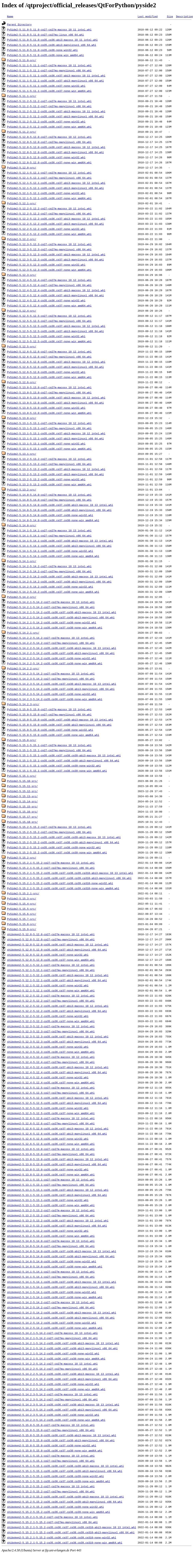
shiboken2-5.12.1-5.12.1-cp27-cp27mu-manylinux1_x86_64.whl (51, 970)
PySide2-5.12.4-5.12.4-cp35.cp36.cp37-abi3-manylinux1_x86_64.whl (55, 295)
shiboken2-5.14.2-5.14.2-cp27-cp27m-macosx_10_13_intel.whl (51, 1302)
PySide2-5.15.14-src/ (22, 801)
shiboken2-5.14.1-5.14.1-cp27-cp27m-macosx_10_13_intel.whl (51, 1271)
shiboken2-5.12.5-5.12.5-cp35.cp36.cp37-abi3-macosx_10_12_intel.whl (58, 1098)
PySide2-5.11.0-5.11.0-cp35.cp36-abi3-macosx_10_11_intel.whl (52, 39)
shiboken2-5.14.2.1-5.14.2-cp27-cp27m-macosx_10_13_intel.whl (52, 1333)
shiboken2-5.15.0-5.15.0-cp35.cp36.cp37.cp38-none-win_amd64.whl (54, 1450)
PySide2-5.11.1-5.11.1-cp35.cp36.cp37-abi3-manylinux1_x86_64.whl (55, 80)
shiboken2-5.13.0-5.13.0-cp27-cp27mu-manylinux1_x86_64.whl (51, 1154)
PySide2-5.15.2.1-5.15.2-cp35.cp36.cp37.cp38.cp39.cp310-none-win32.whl (60, 883)
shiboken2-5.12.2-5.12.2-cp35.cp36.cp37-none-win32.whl (47, 1016)
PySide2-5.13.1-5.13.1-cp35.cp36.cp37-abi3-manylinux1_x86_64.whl (55, 438)
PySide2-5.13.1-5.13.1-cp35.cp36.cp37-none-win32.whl (46, 443)
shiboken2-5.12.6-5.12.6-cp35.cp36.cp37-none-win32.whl (47, 1138)
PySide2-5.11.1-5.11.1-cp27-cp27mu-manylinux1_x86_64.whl (49, 70)
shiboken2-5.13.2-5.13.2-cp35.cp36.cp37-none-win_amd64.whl (51, 1236)
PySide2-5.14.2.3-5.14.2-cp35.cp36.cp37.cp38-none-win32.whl (51, 694)
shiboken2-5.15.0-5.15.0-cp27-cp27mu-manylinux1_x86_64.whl (51, 1430)
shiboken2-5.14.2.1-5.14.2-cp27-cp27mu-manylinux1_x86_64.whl (52, 1338)
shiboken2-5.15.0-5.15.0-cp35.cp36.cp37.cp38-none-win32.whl (51, 1445)
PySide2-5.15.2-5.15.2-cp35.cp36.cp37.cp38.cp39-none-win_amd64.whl (57, 852)
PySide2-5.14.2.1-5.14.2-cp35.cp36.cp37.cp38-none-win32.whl (51, 622)
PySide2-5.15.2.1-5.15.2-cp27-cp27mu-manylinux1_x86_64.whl (51, 868)
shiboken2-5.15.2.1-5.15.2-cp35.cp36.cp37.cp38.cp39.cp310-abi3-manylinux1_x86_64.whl (71, 1532)
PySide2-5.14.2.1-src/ (23, 632)
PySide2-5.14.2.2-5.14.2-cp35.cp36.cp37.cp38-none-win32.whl (51, 658)
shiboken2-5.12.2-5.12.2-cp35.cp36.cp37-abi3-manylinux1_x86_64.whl (57, 1011)
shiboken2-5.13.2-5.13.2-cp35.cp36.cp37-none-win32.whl (47, 1230)
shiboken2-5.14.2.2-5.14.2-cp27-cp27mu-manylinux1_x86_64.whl (52, 1368)
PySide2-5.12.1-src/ (21, 203)
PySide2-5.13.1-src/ (21, 454)
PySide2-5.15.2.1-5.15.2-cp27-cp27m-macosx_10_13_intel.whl (51, 862)
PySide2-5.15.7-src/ (21, 919)
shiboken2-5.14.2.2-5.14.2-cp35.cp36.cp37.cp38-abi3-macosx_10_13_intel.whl (63, 1374)
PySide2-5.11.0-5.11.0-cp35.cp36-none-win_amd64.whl (45, 55)
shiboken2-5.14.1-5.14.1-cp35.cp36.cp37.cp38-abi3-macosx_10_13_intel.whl (61, 1282)
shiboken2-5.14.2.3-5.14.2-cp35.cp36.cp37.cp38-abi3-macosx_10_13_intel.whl (63, 1404)
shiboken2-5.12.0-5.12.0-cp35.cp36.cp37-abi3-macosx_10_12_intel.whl (58, 944)
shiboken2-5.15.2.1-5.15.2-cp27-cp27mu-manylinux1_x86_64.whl (52, 1522)
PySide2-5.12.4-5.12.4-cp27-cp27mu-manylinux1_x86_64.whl (49, 285)
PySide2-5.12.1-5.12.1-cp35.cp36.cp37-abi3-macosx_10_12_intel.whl (56, 183)
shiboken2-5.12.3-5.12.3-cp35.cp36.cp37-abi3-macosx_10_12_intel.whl (58, 1036)
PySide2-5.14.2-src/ (21, 597)
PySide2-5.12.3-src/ (21, 275)
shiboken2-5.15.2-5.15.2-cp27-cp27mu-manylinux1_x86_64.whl (51, 1491)
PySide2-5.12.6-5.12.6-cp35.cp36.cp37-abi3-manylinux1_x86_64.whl (55, 367)
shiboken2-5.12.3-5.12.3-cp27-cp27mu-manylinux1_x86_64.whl (51, 1031)
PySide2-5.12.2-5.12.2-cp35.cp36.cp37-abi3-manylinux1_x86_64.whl (55, 223)
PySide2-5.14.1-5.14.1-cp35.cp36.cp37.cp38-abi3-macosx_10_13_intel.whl (60, 540)
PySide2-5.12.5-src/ (21, 346)
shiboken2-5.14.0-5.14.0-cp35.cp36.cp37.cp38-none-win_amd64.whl (54, 1266)
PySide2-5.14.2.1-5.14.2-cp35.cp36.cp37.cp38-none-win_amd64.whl (54, 627)
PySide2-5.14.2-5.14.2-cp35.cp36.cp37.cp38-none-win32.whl (50, 586)
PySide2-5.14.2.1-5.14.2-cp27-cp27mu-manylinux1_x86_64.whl (51, 607)
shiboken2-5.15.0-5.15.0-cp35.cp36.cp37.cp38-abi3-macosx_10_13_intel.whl (61, 1435)
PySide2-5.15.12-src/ (22, 791)
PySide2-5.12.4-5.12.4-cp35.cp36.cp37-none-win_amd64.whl (49, 305)
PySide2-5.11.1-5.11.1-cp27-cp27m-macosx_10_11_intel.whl (49, 65)
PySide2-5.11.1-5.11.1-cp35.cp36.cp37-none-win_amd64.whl (49, 91)
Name (10, 16)
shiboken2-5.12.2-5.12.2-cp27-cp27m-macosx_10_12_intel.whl (51, 995)
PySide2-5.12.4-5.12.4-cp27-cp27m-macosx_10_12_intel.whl (49, 280)
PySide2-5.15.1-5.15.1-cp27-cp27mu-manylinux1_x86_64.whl (49, 750)
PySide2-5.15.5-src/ (21, 908)
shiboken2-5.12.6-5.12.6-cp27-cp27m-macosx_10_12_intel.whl (51, 1118)
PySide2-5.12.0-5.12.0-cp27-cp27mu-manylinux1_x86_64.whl (49, 142)
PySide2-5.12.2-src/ (21, 239)
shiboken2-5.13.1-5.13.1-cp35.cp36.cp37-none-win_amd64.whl (51, 1205)
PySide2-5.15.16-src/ (22, 811)
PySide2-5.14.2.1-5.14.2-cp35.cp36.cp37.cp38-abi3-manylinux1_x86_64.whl (61, 617)
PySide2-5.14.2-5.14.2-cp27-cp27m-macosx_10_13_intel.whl (49, 566)
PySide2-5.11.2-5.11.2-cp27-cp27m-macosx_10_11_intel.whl (49, 101)
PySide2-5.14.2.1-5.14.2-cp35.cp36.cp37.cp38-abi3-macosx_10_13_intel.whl (61, 612)
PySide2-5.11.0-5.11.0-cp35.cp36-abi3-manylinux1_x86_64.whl (51, 45)
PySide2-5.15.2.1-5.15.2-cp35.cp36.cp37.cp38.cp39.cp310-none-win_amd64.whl (63, 888)
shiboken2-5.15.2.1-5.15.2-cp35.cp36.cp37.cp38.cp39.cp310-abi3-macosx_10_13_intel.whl (71, 1527)
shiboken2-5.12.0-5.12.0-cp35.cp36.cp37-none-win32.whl (47, 954)
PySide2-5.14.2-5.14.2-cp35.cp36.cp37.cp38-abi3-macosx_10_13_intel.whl (60, 576)
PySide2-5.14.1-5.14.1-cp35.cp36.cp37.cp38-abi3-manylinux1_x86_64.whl (59, 546)
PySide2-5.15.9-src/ (21, 929)
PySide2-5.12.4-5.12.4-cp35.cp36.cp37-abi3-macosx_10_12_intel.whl (56, 290)
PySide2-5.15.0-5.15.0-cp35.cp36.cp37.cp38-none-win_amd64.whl (53, 735)
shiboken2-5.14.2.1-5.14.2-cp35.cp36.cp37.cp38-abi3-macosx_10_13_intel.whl (63, 1343)
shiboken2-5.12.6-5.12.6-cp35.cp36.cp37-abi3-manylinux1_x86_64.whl (57, 1133)
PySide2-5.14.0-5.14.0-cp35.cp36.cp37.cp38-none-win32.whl (50, 515)
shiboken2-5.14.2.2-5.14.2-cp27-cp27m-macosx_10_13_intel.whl (52, 1363)
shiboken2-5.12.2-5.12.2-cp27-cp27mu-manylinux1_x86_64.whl (51, 1000)
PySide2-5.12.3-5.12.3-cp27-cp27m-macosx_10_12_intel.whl (49, 244)
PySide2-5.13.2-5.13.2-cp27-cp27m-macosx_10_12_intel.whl (49, 459)
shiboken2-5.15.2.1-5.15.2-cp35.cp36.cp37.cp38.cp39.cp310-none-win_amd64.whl (64, 1542)
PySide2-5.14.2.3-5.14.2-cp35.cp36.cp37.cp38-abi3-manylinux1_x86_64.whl (61, 689)
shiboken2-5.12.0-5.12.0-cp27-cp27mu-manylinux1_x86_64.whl (51, 939)
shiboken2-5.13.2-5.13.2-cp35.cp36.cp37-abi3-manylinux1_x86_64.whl (57, 1225)
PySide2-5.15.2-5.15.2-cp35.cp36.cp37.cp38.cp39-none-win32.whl (54, 847)
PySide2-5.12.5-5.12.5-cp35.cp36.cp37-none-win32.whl (46, 336)
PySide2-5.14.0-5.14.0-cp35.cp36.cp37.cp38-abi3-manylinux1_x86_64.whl (59, 510)
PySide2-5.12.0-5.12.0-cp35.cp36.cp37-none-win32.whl (46, 157)
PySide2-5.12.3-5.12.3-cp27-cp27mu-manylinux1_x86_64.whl (49, 249)
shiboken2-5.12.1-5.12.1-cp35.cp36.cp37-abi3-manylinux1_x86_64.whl (57, 980)
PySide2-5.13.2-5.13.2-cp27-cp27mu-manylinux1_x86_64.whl (49, 464)
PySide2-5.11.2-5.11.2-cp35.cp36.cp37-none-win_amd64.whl (49, 126)
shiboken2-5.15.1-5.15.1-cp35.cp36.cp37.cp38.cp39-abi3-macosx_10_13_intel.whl (65, 1466)
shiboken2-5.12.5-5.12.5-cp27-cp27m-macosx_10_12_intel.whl (51, 1087)
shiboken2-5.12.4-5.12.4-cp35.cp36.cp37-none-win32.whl (47, 1077)
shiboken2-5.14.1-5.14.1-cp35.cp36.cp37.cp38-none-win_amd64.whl (54, 1297)
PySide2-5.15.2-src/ (21, 857)
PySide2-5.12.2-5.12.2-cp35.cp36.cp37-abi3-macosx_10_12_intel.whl (56, 218)
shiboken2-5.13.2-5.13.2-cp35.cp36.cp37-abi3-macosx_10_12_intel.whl (58, 1220)
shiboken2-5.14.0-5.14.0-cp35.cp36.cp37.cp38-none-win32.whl (51, 1261)
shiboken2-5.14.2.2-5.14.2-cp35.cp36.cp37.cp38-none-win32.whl (53, 1384)
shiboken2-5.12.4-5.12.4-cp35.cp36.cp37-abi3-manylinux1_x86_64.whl (57, 1072)
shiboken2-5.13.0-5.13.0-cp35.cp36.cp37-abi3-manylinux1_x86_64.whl (57, 1164)
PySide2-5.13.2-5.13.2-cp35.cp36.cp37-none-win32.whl (46, 479)
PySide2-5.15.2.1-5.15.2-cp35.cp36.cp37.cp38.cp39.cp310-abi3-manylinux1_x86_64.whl (69, 878)
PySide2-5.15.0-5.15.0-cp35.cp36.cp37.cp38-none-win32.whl (50, 730)
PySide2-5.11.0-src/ (21, 60)
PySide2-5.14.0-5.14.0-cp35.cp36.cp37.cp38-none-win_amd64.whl (53, 520)
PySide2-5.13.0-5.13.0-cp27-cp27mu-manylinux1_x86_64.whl (49, 392)
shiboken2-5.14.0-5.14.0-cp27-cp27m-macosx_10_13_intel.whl (51, 1241)
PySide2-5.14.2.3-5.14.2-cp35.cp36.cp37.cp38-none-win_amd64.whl (54, 699)
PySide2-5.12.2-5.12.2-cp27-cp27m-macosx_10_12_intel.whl (49, 208)
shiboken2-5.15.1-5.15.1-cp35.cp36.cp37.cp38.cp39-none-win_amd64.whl (58, 1481)
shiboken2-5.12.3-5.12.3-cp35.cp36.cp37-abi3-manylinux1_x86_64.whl (57, 1041)
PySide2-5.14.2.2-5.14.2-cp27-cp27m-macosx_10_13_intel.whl (51, 638)
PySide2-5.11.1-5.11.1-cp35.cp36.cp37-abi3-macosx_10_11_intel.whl (56, 75)
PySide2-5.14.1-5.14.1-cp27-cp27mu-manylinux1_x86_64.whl (49, 535)
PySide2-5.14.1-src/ (21, 561)
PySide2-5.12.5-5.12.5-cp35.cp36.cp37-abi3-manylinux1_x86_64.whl (55, 331)
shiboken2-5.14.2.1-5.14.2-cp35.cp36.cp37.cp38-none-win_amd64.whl (56, 1358)
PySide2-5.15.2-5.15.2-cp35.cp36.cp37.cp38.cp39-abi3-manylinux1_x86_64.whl (63, 842)
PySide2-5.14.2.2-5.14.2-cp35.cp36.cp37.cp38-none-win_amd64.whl (54, 663)
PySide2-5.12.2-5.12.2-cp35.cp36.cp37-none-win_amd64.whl (49, 234)
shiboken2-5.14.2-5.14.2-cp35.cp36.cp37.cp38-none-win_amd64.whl (54, 1328)
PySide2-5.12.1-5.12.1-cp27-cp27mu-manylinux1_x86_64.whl (49, 177)
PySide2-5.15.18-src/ (22, 822)
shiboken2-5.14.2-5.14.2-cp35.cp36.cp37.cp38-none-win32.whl (51, 1322)
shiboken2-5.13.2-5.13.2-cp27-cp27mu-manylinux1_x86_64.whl (51, 1215)
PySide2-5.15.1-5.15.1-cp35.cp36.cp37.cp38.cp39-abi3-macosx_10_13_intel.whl (64, 755)
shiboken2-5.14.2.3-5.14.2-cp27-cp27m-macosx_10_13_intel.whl (52, 1394)
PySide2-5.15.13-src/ (22, 796)
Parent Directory (19, 24)
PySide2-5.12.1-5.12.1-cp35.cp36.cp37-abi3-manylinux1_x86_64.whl (55, 188)
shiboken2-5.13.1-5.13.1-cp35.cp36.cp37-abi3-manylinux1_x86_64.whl (57, 1195)
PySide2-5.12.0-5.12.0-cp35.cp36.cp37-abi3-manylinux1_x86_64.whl (55, 152)
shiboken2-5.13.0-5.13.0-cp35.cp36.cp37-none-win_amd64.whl (51, 1174)
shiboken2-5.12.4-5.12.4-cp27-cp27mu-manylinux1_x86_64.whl (51, 1062)
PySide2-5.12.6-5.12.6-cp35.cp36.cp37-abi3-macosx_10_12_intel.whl (56, 362)
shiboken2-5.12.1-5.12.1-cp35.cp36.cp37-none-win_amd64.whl (51, 990)
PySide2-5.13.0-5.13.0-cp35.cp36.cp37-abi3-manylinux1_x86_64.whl (55, 402)
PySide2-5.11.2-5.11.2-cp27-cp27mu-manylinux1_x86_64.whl (49, 106)
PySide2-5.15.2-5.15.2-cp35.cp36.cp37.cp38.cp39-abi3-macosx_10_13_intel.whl (64, 837)
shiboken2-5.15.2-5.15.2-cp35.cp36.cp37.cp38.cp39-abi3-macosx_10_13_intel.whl (65, 1496)
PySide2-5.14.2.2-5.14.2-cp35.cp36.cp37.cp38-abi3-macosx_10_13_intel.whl (61, 648)
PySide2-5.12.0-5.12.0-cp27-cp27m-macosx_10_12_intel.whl (49, 137)
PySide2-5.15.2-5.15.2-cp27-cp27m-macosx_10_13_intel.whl (49, 827)
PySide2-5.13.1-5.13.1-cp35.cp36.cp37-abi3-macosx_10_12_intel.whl (56, 433)
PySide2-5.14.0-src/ (21, 525)
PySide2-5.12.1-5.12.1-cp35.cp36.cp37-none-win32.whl (46, 193)
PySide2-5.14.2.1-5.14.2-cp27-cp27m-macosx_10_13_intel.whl (51, 602)
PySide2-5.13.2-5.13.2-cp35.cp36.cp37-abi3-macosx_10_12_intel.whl (56, 469)
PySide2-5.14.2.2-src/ (23, 668)
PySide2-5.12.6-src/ (21, 382)
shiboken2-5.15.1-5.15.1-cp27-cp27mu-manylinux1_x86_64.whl (51, 1461)
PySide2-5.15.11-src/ (22, 786)
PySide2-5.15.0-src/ (21, 740)
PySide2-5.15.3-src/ (21, 898)
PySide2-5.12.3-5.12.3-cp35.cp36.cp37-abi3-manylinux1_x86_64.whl (55, 259)
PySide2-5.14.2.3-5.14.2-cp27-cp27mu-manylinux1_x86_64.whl (51, 678)
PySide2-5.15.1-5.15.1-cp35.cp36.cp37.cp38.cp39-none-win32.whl (54, 765)
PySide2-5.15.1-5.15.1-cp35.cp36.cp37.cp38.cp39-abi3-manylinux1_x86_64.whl (63, 760)
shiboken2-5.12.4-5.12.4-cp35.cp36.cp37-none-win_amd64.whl (51, 1082)
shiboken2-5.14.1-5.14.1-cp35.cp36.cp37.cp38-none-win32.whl (51, 1292)
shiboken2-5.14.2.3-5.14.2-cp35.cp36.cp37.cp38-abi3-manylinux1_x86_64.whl (62, 1409)
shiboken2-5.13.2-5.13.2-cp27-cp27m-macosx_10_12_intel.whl (51, 1210)
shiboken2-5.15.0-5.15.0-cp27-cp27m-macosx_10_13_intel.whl (51, 1425)
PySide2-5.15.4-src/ (21, 903)
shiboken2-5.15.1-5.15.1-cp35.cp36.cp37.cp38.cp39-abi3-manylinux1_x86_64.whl (64, 1471)
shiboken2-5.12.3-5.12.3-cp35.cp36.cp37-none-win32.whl (47, 1046)
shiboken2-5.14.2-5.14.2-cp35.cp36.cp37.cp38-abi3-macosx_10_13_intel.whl (61, 1312)
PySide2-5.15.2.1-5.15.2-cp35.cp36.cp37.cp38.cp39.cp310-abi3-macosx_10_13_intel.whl (70, 873)
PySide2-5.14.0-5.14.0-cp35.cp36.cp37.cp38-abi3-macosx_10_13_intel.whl (60, 505)
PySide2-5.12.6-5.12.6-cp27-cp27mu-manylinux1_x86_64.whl (49, 356)
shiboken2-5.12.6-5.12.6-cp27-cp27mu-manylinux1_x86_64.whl (51, 1123)
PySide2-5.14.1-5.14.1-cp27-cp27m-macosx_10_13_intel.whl (49, 530)
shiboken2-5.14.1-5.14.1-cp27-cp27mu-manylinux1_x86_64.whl (51, 1276)
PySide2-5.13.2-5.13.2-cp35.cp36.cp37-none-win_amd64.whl (49, 484)
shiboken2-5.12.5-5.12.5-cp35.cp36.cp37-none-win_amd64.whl (51, 1113)
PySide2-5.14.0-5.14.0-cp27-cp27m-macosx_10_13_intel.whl (49, 494)
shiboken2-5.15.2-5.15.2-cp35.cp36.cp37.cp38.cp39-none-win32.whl (55, 1507)
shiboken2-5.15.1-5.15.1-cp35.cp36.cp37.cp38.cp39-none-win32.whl (55, 1476)
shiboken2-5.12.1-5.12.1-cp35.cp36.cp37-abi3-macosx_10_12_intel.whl (58, 975)
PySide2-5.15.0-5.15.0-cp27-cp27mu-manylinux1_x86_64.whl (49, 714)
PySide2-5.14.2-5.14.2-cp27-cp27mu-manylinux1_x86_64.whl (49, 571)
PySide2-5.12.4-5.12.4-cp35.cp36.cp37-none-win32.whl (46, 300)
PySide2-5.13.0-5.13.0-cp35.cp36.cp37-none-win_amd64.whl (49, 413)
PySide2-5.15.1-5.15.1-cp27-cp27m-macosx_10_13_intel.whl (49, 745)
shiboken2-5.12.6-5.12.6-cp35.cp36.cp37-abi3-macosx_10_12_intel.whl (58, 1128)
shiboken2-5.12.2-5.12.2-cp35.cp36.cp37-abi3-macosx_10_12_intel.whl (58, 1006)
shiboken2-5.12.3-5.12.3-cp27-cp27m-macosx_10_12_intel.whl (51, 1026)
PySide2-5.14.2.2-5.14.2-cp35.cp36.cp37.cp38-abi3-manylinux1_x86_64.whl (61, 653)
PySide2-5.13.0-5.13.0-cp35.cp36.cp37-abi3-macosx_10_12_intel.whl (56, 397)
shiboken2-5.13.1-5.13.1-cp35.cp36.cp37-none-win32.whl (47, 1200)
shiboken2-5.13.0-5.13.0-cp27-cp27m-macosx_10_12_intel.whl (51, 1149)
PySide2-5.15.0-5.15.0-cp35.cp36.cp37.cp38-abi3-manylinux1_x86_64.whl (59, 724)
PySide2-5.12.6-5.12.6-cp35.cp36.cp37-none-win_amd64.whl (49, 377)
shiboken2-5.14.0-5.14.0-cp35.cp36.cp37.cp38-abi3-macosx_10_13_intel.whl (61, 1251)
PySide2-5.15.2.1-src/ (23, 893)
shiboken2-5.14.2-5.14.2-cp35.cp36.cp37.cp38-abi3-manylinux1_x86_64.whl (61, 1317)
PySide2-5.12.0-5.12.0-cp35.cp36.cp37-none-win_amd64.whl (49, 162)
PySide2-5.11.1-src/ (21, 96)
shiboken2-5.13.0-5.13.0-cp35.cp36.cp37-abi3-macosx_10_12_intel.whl (58, 1159)
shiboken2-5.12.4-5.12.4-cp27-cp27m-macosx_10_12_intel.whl (51, 1057)
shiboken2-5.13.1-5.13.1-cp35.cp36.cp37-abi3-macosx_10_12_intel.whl (58, 1190)
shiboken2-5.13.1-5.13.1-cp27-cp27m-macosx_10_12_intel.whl (51, 1179)
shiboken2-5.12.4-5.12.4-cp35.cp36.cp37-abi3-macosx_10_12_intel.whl (58, 1067)
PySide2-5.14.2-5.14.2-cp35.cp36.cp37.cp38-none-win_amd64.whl (53, 592)
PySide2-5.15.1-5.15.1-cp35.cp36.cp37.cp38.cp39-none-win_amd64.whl (57, 770)
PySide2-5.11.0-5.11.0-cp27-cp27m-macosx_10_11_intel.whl (49, 29)
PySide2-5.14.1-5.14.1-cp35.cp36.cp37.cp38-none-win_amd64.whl (53, 556)
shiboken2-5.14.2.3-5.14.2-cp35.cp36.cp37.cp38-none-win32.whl (53, 1414)
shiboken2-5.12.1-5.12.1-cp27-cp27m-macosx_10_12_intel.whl (51, 965)
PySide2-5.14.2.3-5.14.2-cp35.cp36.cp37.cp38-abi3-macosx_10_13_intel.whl (61, 684)
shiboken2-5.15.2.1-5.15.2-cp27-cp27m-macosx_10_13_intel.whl (52, 1517)
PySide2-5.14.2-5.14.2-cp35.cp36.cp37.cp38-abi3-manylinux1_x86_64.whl (59, 581)
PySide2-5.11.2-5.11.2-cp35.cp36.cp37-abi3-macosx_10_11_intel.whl (56, 111)
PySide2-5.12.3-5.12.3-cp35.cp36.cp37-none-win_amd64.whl (49, 270)
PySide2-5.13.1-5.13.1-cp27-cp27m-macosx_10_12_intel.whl (49, 423)
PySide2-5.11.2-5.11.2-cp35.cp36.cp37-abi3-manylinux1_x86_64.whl (55, 116)
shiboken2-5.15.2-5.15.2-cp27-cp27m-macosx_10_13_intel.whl (51, 1486)
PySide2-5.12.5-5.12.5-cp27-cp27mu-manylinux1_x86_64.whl (49, 321)
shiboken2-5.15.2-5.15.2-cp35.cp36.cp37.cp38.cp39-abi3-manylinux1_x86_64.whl (64, 1501)
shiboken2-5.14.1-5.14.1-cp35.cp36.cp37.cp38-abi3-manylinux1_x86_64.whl (61, 1287)
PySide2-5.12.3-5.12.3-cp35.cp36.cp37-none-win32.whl (46, 264)
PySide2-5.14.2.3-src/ (23, 704)
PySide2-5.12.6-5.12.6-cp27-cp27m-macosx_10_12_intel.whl (49, 351)
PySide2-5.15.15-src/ (22, 806)
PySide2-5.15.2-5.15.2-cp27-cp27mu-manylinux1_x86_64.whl (49, 832)
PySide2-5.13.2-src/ (21, 489)
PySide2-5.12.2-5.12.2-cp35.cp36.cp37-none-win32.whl (46, 229)
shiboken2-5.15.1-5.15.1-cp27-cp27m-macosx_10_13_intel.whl (51, 1455)
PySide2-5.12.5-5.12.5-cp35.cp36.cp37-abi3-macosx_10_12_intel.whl (56, 326)
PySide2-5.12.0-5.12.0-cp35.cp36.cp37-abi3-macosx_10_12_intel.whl (56, 147)
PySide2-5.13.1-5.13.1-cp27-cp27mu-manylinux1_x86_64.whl (49, 428)
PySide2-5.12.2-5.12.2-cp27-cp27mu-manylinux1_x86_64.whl (49, 213)
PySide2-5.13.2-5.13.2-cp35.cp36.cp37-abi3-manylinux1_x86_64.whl (55, 474)
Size (170, 16)
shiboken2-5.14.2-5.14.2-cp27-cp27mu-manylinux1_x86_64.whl (51, 1307)
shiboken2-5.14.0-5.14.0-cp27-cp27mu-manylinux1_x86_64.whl (51, 1246)
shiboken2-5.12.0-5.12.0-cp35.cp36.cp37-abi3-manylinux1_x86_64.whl (57, 949)
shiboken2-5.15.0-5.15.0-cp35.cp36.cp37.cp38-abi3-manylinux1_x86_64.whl (61, 1440)
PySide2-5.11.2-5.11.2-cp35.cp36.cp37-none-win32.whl (46, 121)
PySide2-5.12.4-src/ (21, 310)
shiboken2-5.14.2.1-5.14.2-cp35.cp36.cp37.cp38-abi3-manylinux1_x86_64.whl (62, 1348)
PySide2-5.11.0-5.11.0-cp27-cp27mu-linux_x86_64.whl (45, 34)
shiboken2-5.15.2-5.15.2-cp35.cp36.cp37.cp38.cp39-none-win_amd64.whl (58, 1512)
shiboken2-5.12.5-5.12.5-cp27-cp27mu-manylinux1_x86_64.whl (51, 1092)
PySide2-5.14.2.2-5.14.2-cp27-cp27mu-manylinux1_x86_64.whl (51, 643)
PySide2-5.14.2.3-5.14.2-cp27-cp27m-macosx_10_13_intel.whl (51, 673)
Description (184, 16)
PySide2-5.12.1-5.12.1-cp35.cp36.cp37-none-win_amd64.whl (49, 198)
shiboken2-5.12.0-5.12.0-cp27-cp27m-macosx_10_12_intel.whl (51, 934)
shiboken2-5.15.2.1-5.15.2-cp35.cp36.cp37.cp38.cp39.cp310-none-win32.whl (61, 1537)
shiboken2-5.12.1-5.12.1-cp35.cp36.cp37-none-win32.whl (47, 985)
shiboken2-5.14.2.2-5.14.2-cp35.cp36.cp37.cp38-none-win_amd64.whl (56, 1389)
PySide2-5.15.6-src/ (21, 914)
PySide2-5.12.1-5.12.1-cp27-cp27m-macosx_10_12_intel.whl (49, 172)
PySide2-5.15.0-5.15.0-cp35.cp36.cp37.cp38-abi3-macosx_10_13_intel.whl (60, 719)
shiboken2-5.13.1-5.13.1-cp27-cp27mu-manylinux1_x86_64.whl (51, 1184)
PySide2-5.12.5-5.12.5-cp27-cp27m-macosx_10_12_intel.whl (49, 316)
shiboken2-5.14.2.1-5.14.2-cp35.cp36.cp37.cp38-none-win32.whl (53, 1353)
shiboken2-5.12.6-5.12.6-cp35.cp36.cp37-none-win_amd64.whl (51, 1144)
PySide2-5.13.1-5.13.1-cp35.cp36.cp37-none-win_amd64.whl (49, 448)
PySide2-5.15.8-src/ (21, 924)
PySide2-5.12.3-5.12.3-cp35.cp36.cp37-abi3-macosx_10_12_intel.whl (56, 254)
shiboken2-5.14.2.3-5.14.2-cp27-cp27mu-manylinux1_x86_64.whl (52, 1399)
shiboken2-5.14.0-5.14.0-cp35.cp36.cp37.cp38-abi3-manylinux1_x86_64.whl (61, 1256)
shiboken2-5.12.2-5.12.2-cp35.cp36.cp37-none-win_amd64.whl (51, 1021)
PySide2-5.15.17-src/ (22, 816)
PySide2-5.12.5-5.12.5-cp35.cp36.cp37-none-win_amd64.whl (49, 341)
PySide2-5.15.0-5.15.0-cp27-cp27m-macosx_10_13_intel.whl (49, 709)
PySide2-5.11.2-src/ (21, 131)
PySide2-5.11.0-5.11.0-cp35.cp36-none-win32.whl (42, 50)
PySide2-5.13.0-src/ (21, 418)
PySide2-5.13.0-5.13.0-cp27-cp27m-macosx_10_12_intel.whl (49, 387)
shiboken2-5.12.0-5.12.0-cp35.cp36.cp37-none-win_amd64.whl (51, 960)
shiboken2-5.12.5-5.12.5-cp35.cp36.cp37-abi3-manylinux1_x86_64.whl (57, 1103)
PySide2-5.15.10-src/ (22, 781)
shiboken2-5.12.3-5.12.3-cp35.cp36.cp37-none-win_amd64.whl (51, 1052)
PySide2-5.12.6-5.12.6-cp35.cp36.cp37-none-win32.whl (46, 372)
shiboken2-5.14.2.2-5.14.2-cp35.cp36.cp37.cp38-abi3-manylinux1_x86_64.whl (62, 1379)
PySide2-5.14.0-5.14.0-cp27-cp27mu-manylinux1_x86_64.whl (49, 500)
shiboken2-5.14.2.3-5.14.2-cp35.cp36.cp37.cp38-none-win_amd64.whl (56, 1420)
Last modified (148, 16)
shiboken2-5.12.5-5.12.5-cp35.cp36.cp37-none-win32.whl (47, 1108)
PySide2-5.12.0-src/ (21, 167)
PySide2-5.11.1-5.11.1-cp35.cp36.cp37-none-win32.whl (46, 85)
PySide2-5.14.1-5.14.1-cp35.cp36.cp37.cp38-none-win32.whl (50, 551)
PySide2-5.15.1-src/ (21, 776)
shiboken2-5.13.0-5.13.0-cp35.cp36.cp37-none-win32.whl (47, 1169)
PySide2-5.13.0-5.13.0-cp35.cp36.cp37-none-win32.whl (46, 408)
